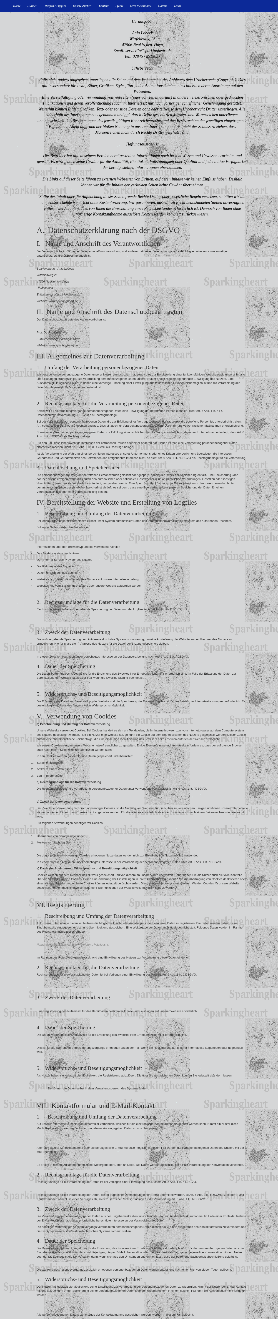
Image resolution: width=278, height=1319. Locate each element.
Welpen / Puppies (55, 6)
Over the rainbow (140, 6)
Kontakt (104, 6)
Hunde (32, 6)
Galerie (162, 6)
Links (177, 6)
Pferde (119, 6)
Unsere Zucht (82, 6)
